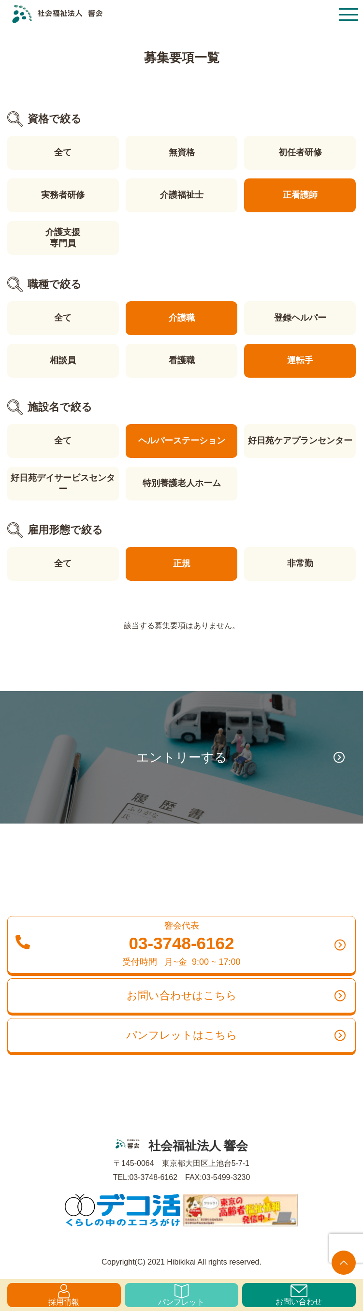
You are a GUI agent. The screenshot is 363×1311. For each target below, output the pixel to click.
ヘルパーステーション (181, 440)
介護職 (182, 318)
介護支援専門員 (62, 237)
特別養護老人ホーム (182, 483)
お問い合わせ (299, 1295)
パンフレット (181, 1295)
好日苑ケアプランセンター (300, 440)
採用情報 (63, 1295)
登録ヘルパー (300, 318)
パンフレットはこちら (236, 1035)
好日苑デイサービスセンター (63, 483)
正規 (181, 563)
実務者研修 (63, 195)
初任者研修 (300, 152)
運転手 (300, 360)
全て (63, 152)
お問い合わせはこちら (236, 995)
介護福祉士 (181, 195)
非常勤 (300, 563)
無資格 (182, 152)
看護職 (182, 360)
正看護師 (300, 195)
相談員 (63, 360)
